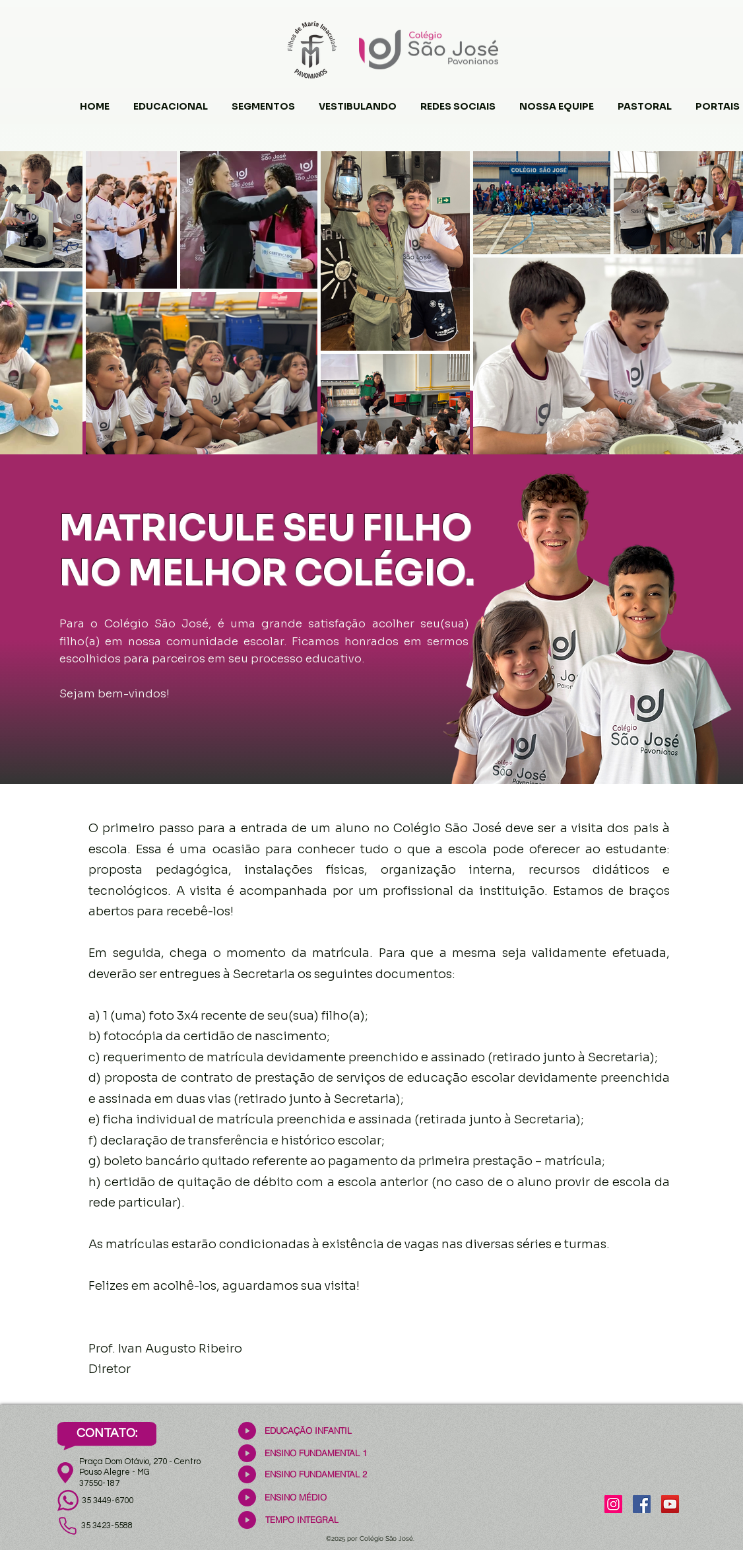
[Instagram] (613, 1504)
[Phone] (67, 1526)
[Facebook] (642, 1504)
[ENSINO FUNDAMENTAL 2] (315, 1474)
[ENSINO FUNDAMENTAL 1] (315, 1453)
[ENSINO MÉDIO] (295, 1497)
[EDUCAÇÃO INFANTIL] (308, 1431)
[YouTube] (670, 1504)
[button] (170, 100)
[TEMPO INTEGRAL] (302, 1520)
